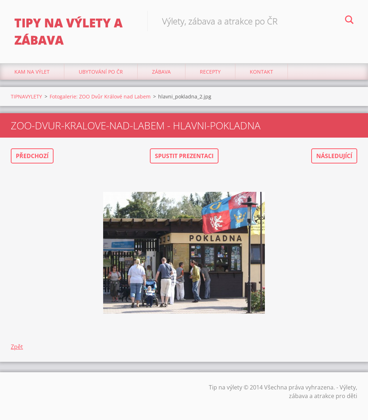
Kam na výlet (32, 71)
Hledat (349, 20)
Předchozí (32, 156)
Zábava (161, 71)
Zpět (17, 347)
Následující (334, 156)
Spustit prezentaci (184, 156)
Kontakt (261, 71)
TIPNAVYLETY (26, 96)
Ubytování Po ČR (101, 71)
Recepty (210, 71)
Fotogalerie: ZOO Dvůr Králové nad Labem (100, 96)
